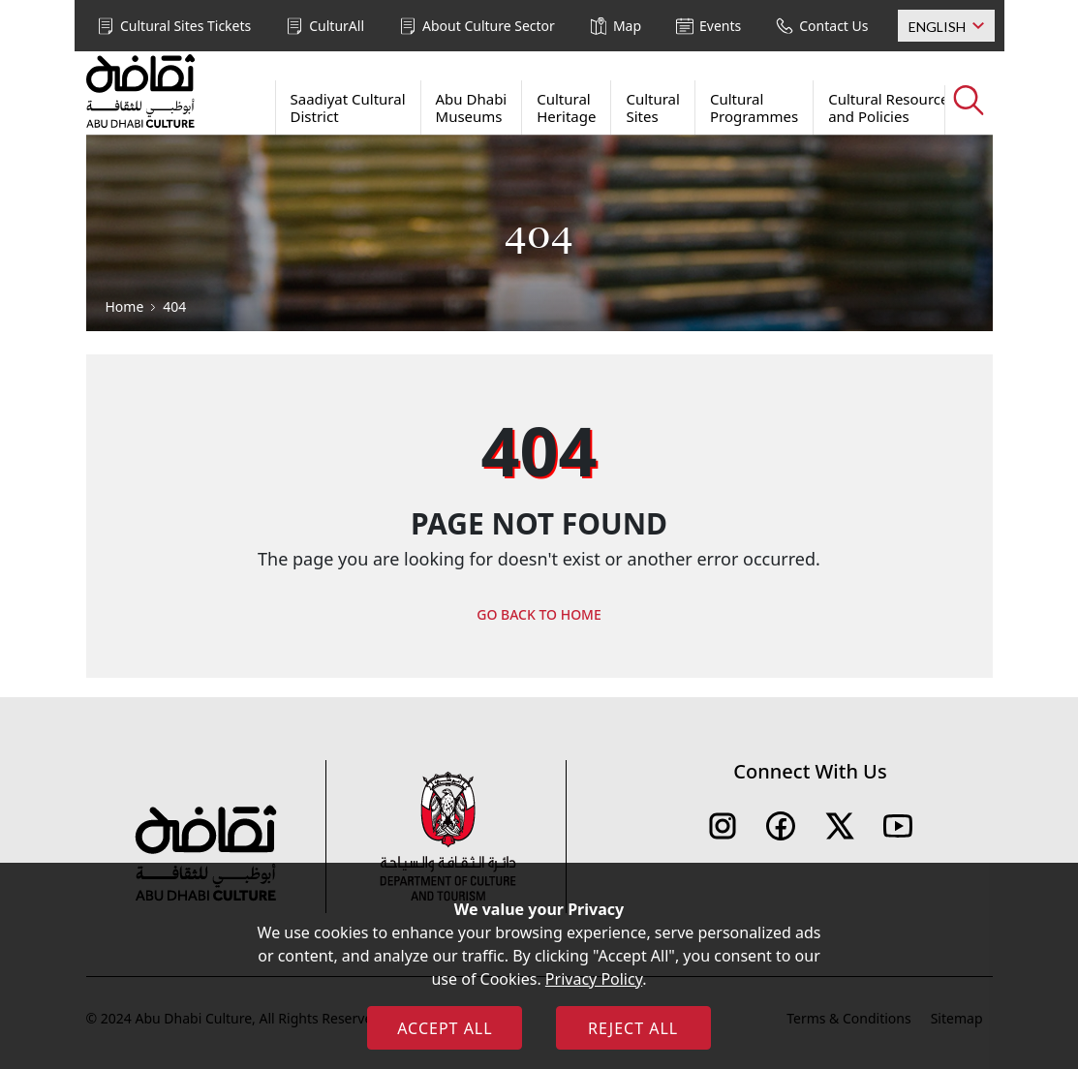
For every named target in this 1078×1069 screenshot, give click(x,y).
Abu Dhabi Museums (472, 107)
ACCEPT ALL (444, 1028)
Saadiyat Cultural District (348, 107)
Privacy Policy (593, 979)
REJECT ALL (633, 1028)
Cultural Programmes (754, 107)
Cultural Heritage (566, 107)
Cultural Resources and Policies (891, 107)
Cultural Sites (653, 107)
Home (125, 306)
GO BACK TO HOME (539, 614)
